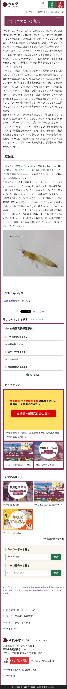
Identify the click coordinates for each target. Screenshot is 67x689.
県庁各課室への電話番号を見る (21, 669)
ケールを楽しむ (15, 359)
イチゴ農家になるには (17, 337)
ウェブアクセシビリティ (18, 622)
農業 (44, 587)
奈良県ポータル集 (55, 539)
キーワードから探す (18, 549)
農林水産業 (35, 587)
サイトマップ (12, 629)
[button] (43, 4)
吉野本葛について (15, 344)
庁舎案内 (10, 676)
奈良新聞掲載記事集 (21, 328)
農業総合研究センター (18, 590)
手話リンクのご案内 (44, 660)
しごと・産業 (22, 587)
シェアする (38, 311)
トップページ (8, 587)
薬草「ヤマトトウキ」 (17, 352)
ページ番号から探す (18, 565)
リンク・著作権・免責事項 (19, 616)
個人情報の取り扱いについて (20, 610)
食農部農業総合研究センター (19, 301)
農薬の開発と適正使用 (17, 367)
